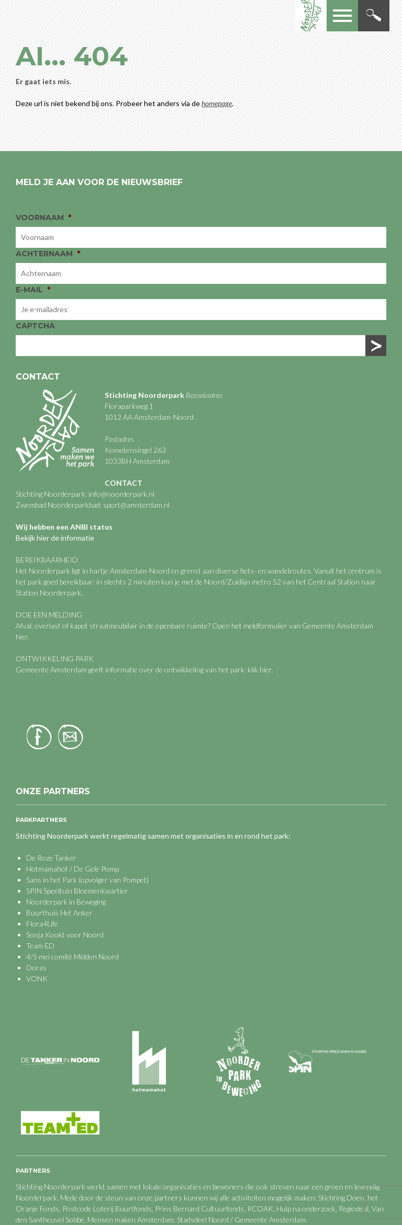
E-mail (33, 289)
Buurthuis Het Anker (59, 912)
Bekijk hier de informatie (55, 537)
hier (22, 636)
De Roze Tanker (51, 857)
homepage (217, 103)
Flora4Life (42, 923)
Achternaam (48, 253)
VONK (37, 978)
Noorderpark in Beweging (66, 901)
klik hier (259, 669)
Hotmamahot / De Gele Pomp (72, 868)
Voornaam (43, 217)
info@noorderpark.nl (121, 493)
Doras (36, 967)
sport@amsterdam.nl (136, 504)
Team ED (40, 945)
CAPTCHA (35, 325)
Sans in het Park (51, 879)
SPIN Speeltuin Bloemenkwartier (77, 890)
